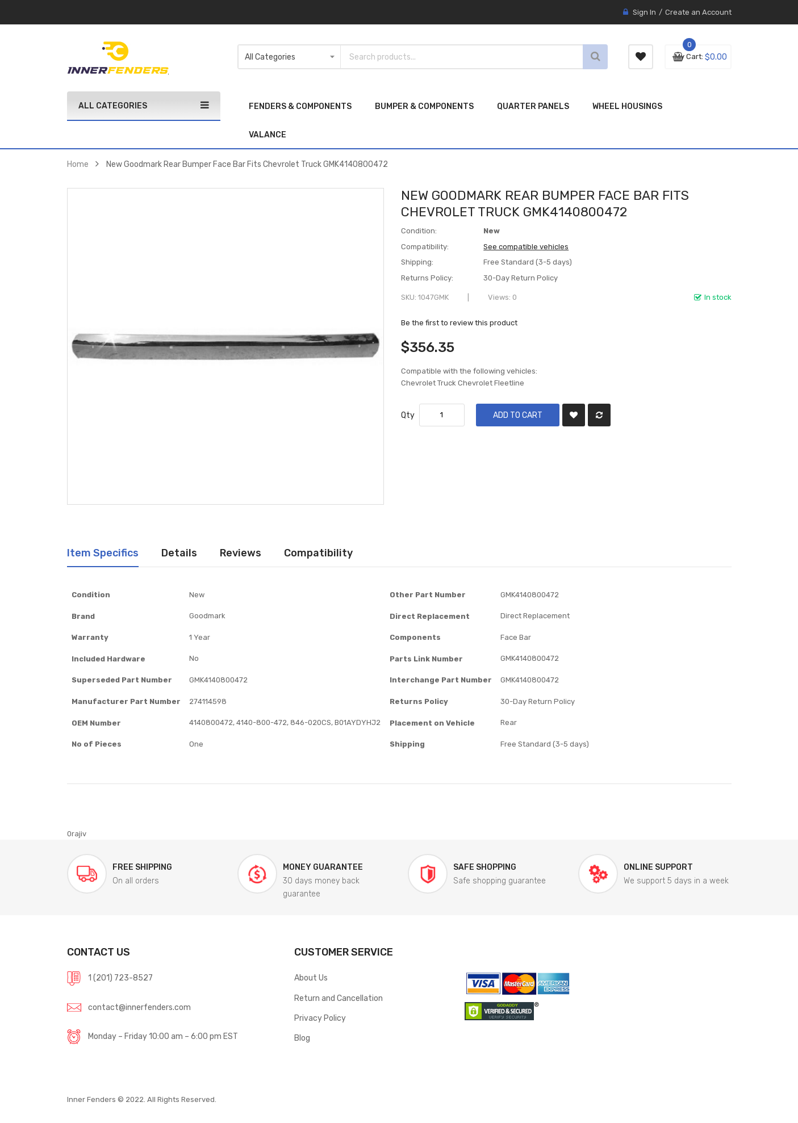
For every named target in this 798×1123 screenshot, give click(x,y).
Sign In (644, 12)
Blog (302, 1037)
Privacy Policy (320, 1018)
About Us (311, 977)
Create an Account (698, 12)
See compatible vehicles (526, 246)
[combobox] (445, 56)
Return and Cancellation (338, 998)
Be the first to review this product (459, 323)
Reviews (240, 553)
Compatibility (318, 553)
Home (78, 164)
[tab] (103, 553)
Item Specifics (103, 553)
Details (179, 553)
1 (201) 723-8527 (120, 977)
